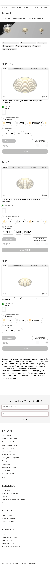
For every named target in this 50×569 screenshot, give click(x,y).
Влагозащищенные (9, 49)
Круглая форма (8, 46)
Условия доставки (8, 518)
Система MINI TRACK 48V (11, 445)
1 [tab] (25, 40)
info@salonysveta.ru (14, 546)
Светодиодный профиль (11, 458)
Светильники (7, 435)
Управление (6, 470)
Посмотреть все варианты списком (40, 140)
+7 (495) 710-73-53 (16, 543)
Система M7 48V (8, 442)
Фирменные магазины (10, 534)
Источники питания (9, 467)
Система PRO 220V (9, 451)
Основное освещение (28, 43)
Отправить (25, 420)
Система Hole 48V (8, 448)
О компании (6, 490)
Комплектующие (8, 473)
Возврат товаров (8, 521)
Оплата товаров (8, 515)
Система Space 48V (9, 439)
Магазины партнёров (9, 537)
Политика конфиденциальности (13, 500)
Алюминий (36, 46)
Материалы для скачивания (12, 503)
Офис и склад (7, 540)
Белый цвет (42, 43)
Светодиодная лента (9, 461)
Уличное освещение (9, 454)
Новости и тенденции (10, 493)
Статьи (4, 496)
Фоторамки (6, 464)
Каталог (7, 431)
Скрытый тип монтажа (10, 43)
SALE (5, 477)
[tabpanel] (25, 30)
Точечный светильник (23, 46)
